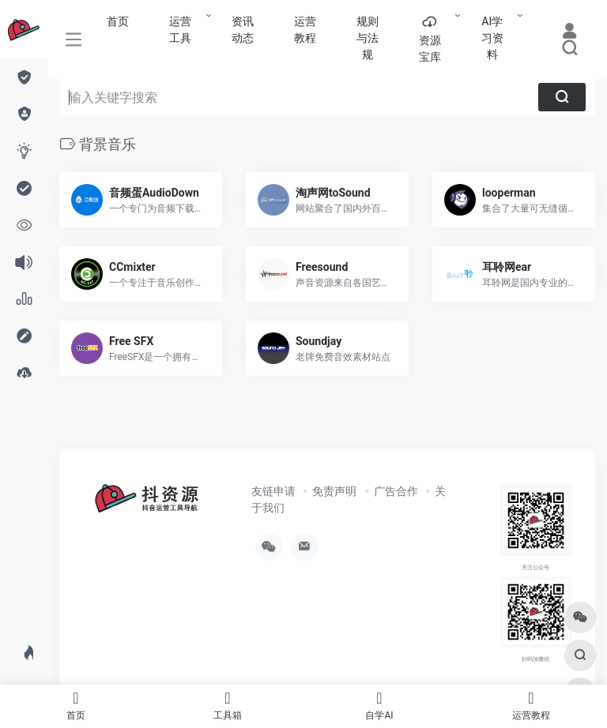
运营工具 (180, 29)
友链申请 (273, 491)
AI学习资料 (492, 38)
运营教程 (305, 29)
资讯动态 (243, 29)
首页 (118, 21)
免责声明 (334, 491)
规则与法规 (367, 38)
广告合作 (396, 491)
